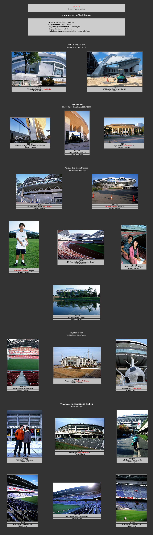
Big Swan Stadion (111, 206)
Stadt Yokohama (83, 452)
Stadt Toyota (137, 388)
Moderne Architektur (82, 381)
